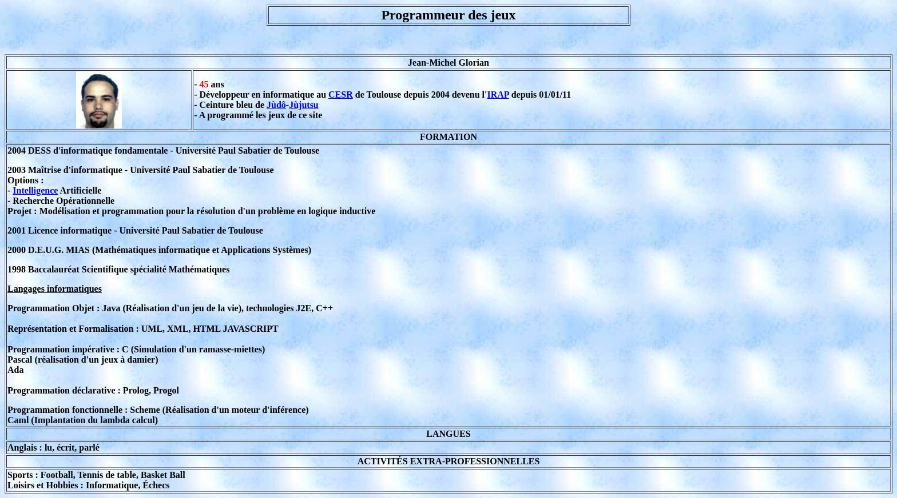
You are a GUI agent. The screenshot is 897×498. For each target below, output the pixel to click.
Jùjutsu (304, 105)
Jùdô (276, 105)
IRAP (498, 94)
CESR (340, 94)
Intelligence (35, 190)
